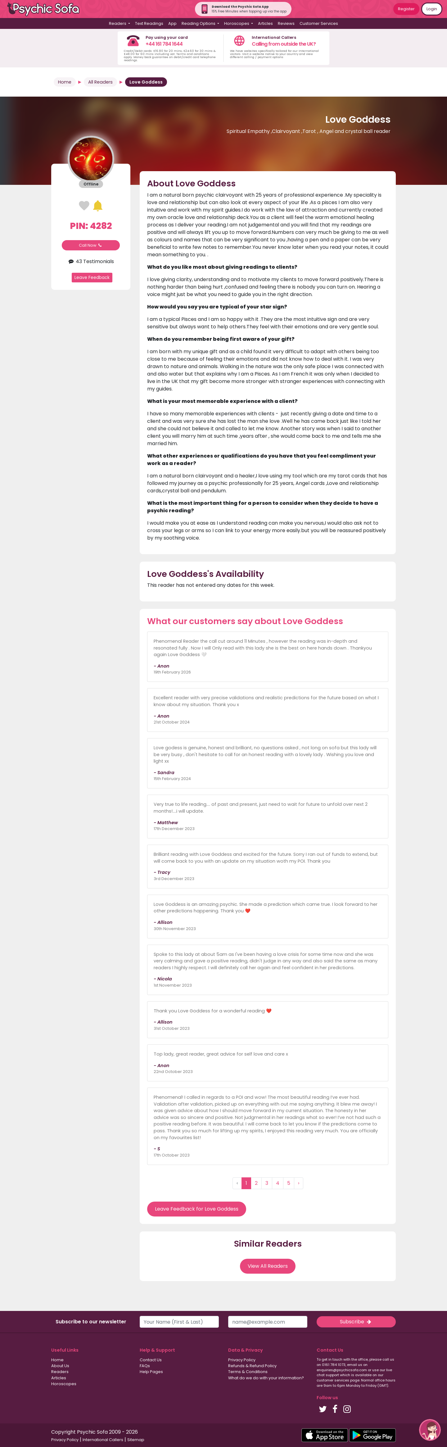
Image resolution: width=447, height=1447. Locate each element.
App (172, 23)
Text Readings (149, 23)
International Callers (103, 1439)
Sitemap (135, 1439)
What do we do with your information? (266, 1378)
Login (432, 9)
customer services (333, 1380)
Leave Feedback (92, 277)
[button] (430, 1430)
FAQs (145, 1365)
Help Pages (151, 1371)
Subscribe (356, 1321)
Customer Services (319, 23)
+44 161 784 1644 (164, 44)
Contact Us (151, 1360)
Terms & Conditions (248, 1371)
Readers (60, 1371)
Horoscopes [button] (237, 23)
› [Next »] (298, 1183)
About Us (60, 1365)
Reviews (286, 23)
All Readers (100, 82)
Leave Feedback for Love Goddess (196, 1208)
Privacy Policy (241, 1360)
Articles (265, 23)
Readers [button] (118, 23)
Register (406, 9)
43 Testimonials (91, 261)
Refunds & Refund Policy (252, 1365)
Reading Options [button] (199, 23)
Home (64, 82)
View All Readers (268, 1266)
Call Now (91, 245)
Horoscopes (63, 1383)
